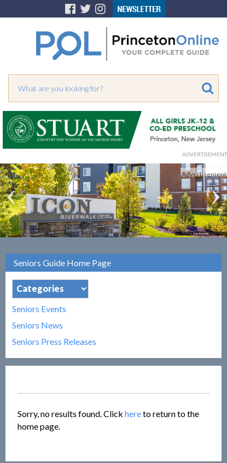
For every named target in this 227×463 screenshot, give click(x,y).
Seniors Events (39, 309)
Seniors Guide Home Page (62, 262)
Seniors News (37, 325)
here (133, 413)
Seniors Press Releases (54, 342)
